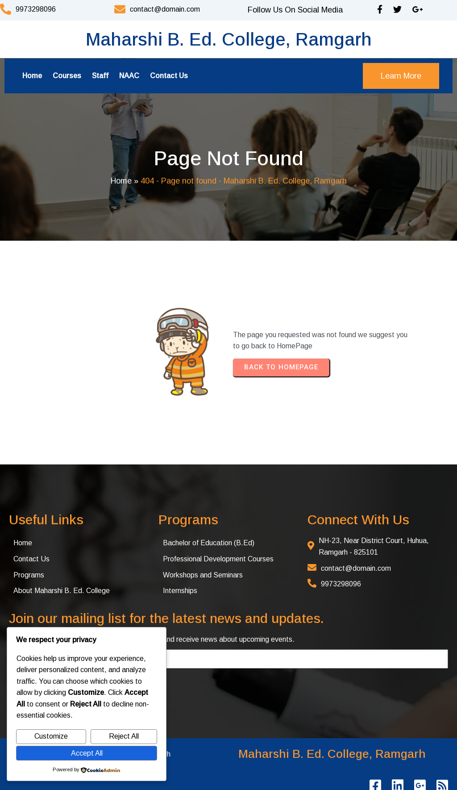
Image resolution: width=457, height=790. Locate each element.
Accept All (87, 753)
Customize (51, 736)
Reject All (124, 736)
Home (121, 180)
